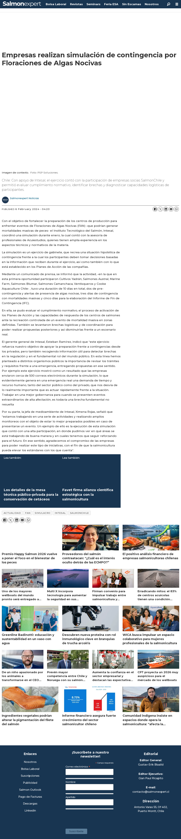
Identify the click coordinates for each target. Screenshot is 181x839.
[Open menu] (177, 4)
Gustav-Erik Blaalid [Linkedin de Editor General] (151, 764)
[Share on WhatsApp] (176, 209)
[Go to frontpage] (22, 4)
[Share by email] (171, 209)
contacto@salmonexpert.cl (150, 791)
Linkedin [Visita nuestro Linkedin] (30, 811)
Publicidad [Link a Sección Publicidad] (30, 783)
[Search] (168, 4)
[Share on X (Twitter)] (160, 209)
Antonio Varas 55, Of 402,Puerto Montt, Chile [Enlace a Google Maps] (151, 809)
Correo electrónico (78, 766)
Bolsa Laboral (56, 4)
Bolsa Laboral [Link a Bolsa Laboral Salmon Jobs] (30, 769)
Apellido (70, 797)
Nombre (71, 782)
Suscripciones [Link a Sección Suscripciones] (30, 776)
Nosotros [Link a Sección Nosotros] (30, 762)
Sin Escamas (131, 4)
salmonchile (79, 513)
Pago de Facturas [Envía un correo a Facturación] (30, 797)
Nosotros (152, 4)
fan (27, 513)
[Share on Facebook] (155, 209)
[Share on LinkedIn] (165, 209)
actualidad (12, 513)
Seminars (93, 4)
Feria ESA (111, 4)
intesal (60, 513)
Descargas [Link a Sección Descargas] (30, 804)
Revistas (76, 4)
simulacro (42, 513)
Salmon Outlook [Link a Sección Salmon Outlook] (30, 790)
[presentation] (91, 817)
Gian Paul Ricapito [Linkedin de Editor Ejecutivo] (151, 778)
